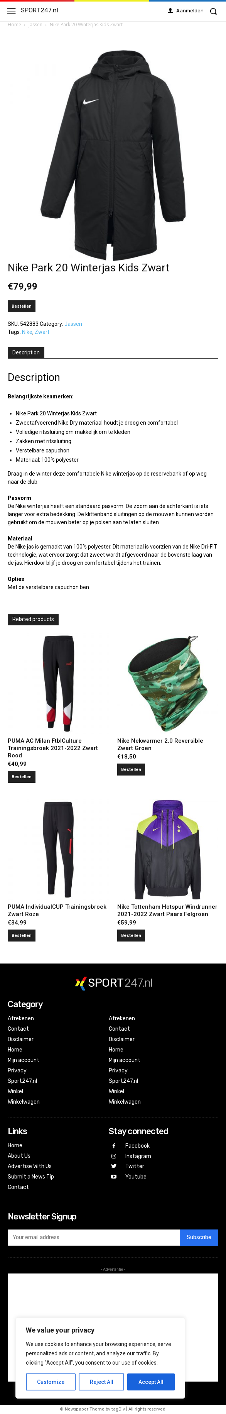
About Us (19, 1156)
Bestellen (22, 306)
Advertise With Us (30, 1166)
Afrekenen (21, 1018)
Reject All (101, 1382)
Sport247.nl (22, 1081)
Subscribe (199, 1237)
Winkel (15, 1091)
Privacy (17, 1070)
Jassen (35, 24)
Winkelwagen (24, 1102)
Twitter (134, 1166)
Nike (27, 332)
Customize (50, 1382)
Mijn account (23, 1060)
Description (26, 352)
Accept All (151, 1382)
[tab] (26, 353)
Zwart (42, 332)
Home (14, 24)
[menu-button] (11, 11)
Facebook (137, 1146)
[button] (213, 11)
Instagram (138, 1156)
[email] (94, 1237)
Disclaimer (21, 1039)
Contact (18, 1029)
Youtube (136, 1177)
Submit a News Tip (31, 1177)
